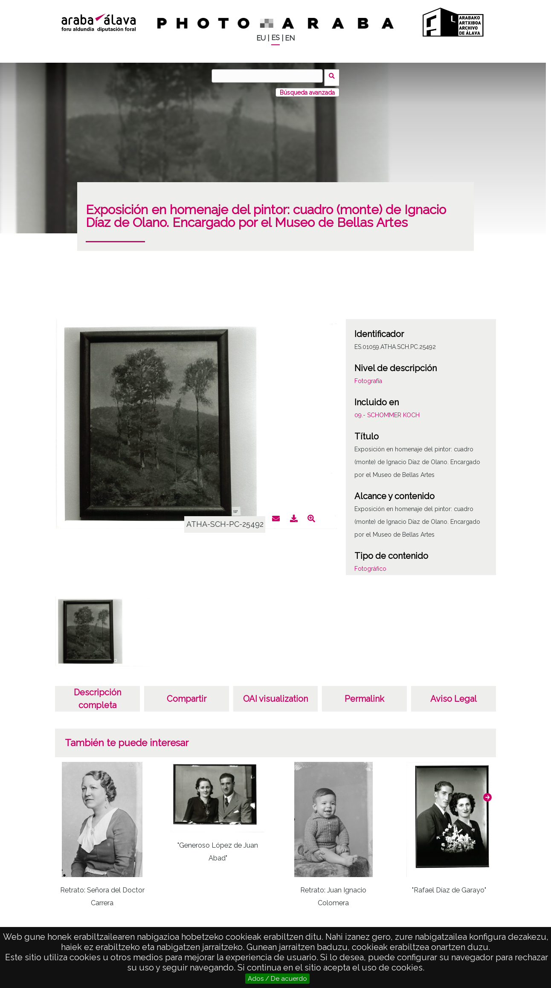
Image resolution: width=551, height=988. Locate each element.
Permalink (364, 695)
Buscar (333, 75)
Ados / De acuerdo (277, 978)
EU (261, 38)
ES (275, 38)
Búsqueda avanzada (307, 89)
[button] (487, 794)
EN (290, 38)
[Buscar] (269, 76)
